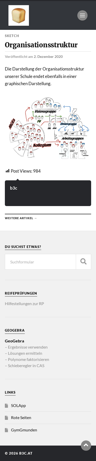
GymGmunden (24, 429)
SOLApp (18, 405)
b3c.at (26, 453)
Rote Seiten (21, 417)
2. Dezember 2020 (48, 56)
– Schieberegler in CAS (24, 365)
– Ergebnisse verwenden (26, 346)
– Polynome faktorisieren (27, 359)
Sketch (12, 36)
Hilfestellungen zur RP (24, 303)
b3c (13, 188)
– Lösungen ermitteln (23, 353)
